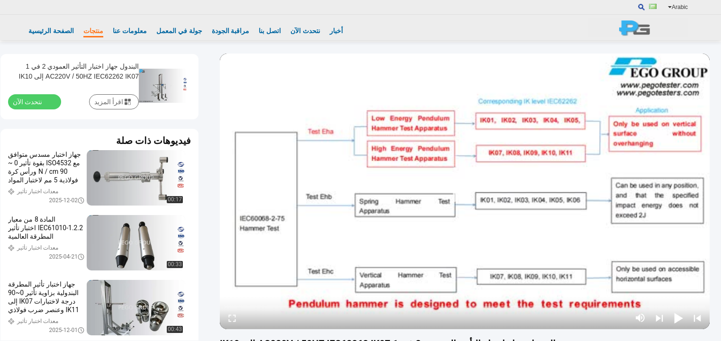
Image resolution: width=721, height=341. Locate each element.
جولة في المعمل (179, 31)
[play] (465, 191)
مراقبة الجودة (231, 31)
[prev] (697, 318)
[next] (659, 318)
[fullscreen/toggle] (232, 318)
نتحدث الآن (305, 30)
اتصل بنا (270, 31)
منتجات (93, 31)
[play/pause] (678, 318)
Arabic (678, 7)
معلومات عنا (130, 31)
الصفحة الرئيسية (51, 31)
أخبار (336, 31)
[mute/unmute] (640, 318)
